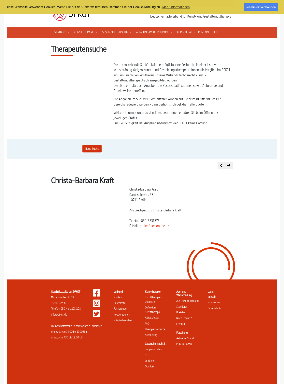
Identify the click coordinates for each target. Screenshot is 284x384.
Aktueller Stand (185, 338)
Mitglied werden (123, 320)
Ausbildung (151, 334)
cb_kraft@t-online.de (154, 226)
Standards (181, 306)
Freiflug (180, 323)
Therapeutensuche (155, 329)
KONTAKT (203, 32)
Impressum (213, 302)
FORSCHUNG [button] (187, 32)
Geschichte (120, 303)
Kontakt (211, 296)
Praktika (180, 312)
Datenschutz (214, 308)
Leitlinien (150, 360)
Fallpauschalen (153, 349)
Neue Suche (92, 148)
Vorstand (118, 297)
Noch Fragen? (184, 318)
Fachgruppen (121, 308)
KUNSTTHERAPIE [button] (86, 32)
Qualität (149, 366)
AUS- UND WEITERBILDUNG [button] (155, 32)
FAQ (147, 323)
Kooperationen (122, 314)
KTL (147, 355)
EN (216, 32)
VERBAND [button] (62, 32)
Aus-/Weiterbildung (187, 300)
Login (210, 291)
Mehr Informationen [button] (176, 7)
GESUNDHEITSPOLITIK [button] (117, 32)
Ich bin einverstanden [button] (261, 7)
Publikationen (184, 344)
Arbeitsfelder (152, 317)
